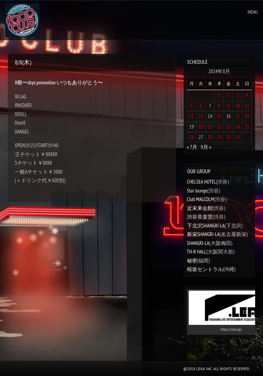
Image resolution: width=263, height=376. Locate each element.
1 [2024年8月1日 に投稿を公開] (219, 95)
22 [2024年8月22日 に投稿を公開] (219, 127)
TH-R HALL (196, 251)
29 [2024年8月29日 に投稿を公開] (219, 137)
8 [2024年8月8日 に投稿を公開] (219, 106)
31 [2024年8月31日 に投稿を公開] (237, 137)
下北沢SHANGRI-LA (206, 225)
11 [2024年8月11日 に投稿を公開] (247, 106)
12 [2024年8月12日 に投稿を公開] (191, 116)
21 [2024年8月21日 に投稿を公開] (210, 127)
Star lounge (197, 190)
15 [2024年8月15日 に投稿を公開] (219, 116)
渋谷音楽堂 (200, 216)
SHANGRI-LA (198, 243)
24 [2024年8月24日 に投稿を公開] (237, 127)
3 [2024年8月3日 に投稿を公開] (238, 95)
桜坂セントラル (205, 269)
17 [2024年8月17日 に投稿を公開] (237, 116)
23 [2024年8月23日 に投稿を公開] (228, 127)
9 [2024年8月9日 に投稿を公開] (228, 106)
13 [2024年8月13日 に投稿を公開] (201, 116)
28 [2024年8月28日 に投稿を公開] (210, 137)
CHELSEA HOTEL (201, 181)
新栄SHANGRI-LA (203, 234)
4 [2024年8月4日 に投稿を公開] (247, 95)
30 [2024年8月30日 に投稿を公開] (228, 137)
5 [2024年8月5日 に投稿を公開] (191, 106)
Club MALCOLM (200, 199)
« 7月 (192, 147)
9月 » (206, 147)
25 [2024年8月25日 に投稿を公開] (247, 127)
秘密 (192, 260)
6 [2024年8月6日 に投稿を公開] (201, 106)
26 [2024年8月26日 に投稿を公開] (191, 137)
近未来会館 (200, 208)
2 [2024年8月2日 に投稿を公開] (228, 95)
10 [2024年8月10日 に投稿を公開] (237, 106)
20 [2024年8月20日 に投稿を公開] (201, 127)
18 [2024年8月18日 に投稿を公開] (247, 116)
